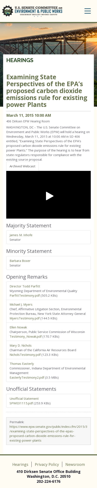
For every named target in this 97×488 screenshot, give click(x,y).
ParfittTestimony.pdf (25, 295)
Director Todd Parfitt (25, 286)
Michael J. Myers (21, 304)
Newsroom (75, 464)
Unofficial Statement (24, 398)
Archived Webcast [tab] (22, 166)
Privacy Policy (47, 464)
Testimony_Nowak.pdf (26, 336)
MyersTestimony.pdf (25, 318)
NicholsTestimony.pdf (25, 354)
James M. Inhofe (21, 235)
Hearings (19, 60)
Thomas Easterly (22, 363)
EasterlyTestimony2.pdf (27, 377)
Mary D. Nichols (21, 345)
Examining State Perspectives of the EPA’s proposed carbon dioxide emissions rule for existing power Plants (46, 91)
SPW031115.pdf (21, 403)
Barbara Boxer (20, 261)
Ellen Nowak (18, 327)
